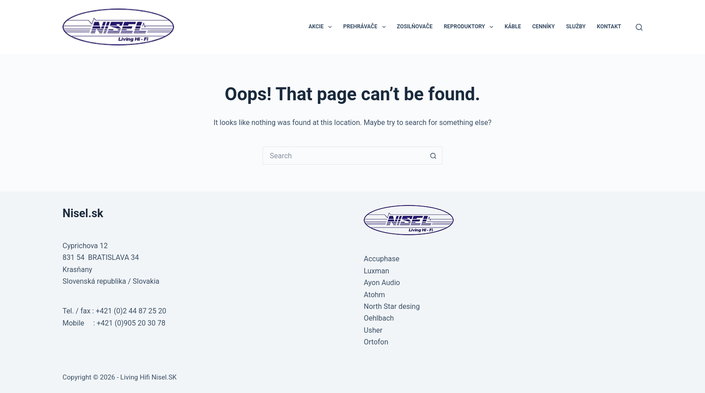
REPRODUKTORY (470, 27)
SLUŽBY (576, 26)
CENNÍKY (543, 26)
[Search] (639, 27)
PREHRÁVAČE (366, 27)
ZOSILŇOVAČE (415, 26)
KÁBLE (512, 26)
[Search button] (433, 156)
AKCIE (321, 27)
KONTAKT (609, 26)
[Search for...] (343, 156)
